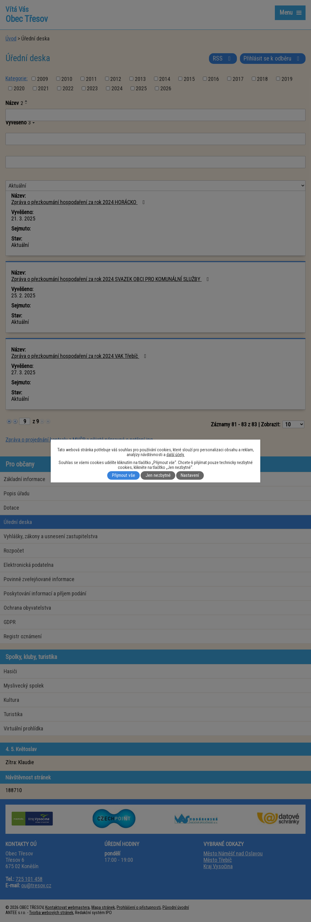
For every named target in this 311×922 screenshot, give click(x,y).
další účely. (175, 454)
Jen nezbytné (158, 475)
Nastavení (190, 475)
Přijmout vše (123, 475)
